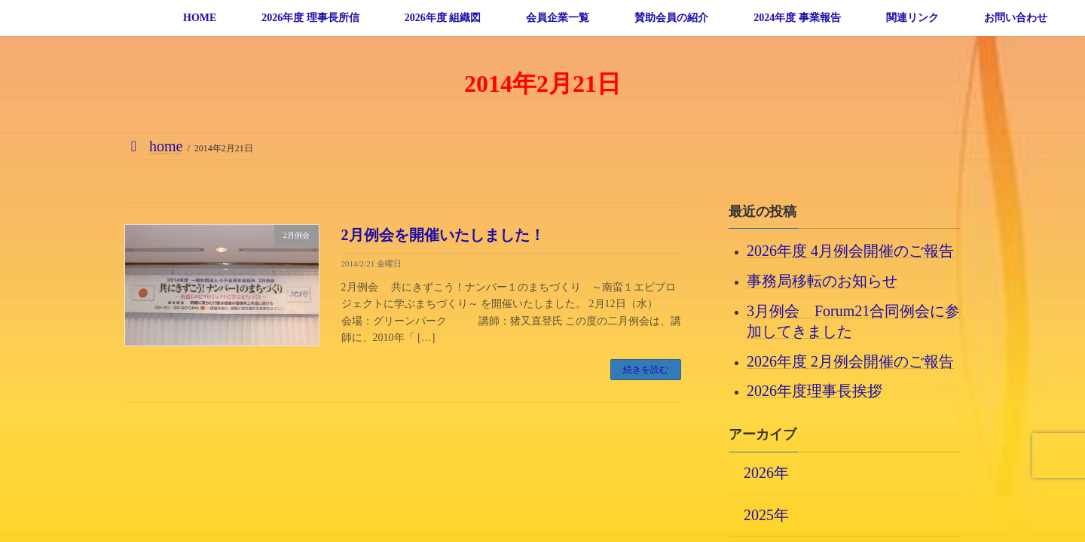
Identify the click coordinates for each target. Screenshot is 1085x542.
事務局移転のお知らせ (822, 281)
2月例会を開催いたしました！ (443, 235)
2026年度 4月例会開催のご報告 (850, 250)
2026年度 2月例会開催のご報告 (850, 360)
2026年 (766, 472)
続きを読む (645, 369)
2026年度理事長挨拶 (814, 390)
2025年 (766, 514)
